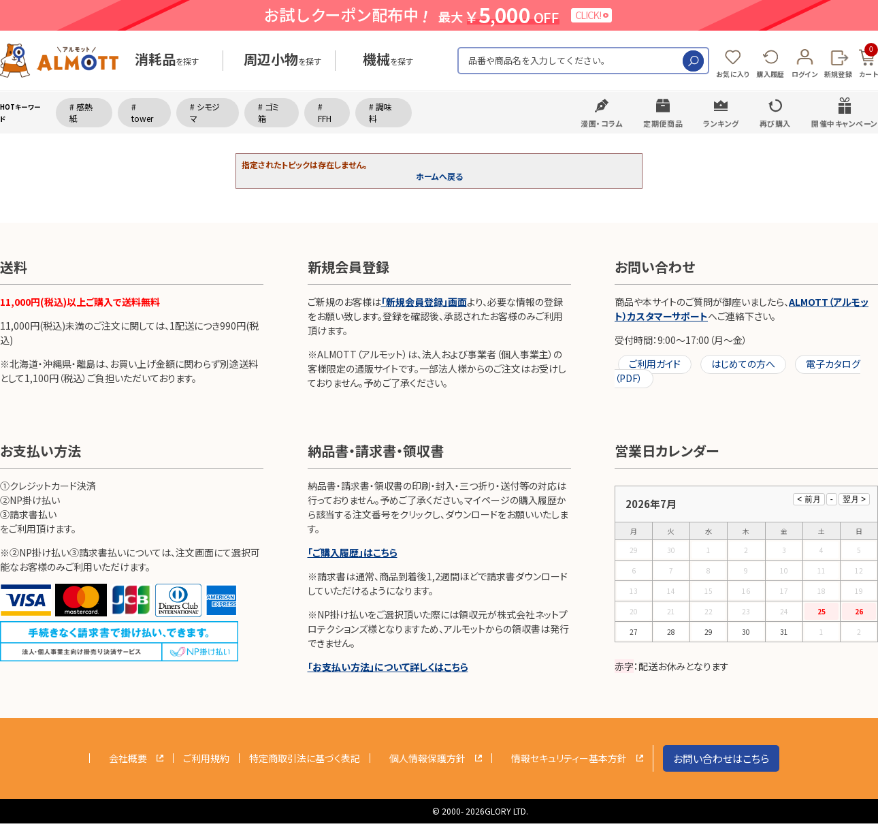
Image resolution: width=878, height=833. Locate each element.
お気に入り (733, 74)
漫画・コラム (602, 123)
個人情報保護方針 (427, 758)
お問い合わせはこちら (721, 758)
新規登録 (838, 74)
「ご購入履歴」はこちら (352, 552)
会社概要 (128, 758)
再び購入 (775, 123)
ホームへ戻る (439, 176)
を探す (167, 61)
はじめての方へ (743, 364)
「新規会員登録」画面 (424, 302)
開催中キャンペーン (844, 123)
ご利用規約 (206, 758)
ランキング (721, 123)
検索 (693, 61)
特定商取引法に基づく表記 (304, 758)
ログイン (804, 74)
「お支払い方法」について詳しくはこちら (388, 667)
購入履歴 (770, 74)
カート (868, 61)
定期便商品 (663, 123)
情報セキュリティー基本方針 (569, 758)
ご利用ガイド (655, 364)
